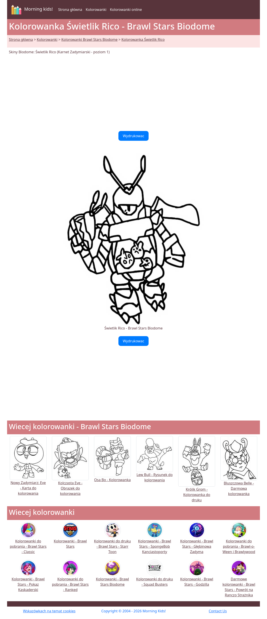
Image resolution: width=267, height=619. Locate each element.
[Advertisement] (133, 93)
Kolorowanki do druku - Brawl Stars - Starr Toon (112, 540)
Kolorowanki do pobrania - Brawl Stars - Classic (28, 540)
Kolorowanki (96, 9)
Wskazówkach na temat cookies (49, 611)
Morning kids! (31, 9)
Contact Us (218, 611)
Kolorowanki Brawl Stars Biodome (89, 39)
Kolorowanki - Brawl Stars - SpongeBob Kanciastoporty (154, 540)
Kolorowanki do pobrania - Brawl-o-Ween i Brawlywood (238, 540)
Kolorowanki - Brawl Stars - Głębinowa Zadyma (196, 540)
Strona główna (70, 9)
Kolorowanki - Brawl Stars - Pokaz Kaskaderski (28, 578)
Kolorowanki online (126, 9)
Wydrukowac (133, 135)
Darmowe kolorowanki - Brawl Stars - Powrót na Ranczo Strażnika (238, 581)
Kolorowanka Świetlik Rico (143, 39)
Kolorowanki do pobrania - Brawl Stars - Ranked (70, 578)
